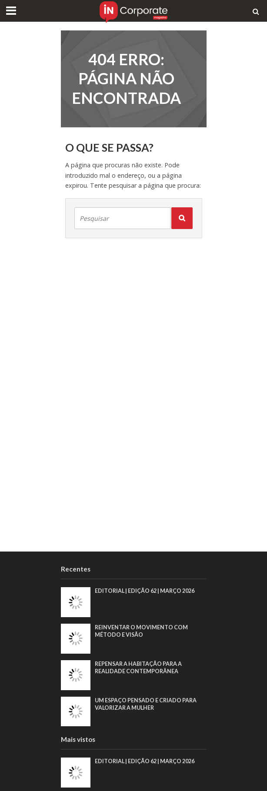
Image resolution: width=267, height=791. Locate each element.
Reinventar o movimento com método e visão (141, 631)
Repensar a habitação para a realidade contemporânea (138, 668)
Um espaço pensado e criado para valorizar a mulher (146, 704)
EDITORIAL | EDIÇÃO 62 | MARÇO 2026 (144, 591)
